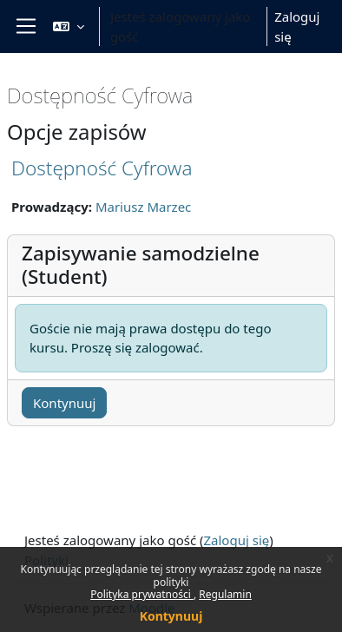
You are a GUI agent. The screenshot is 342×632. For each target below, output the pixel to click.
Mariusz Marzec (143, 206)
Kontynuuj (171, 616)
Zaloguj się (296, 26)
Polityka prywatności (142, 594)
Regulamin (225, 594)
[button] (68, 26)
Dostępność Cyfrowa (101, 168)
